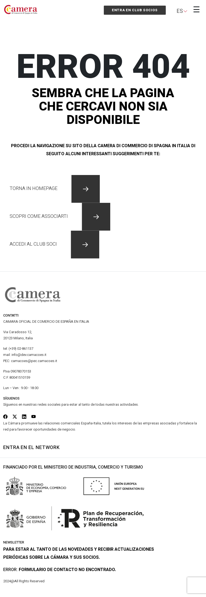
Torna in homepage (55, 188)
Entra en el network (31, 447)
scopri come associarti (60, 216)
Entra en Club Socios (135, 10)
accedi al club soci (54, 244)
